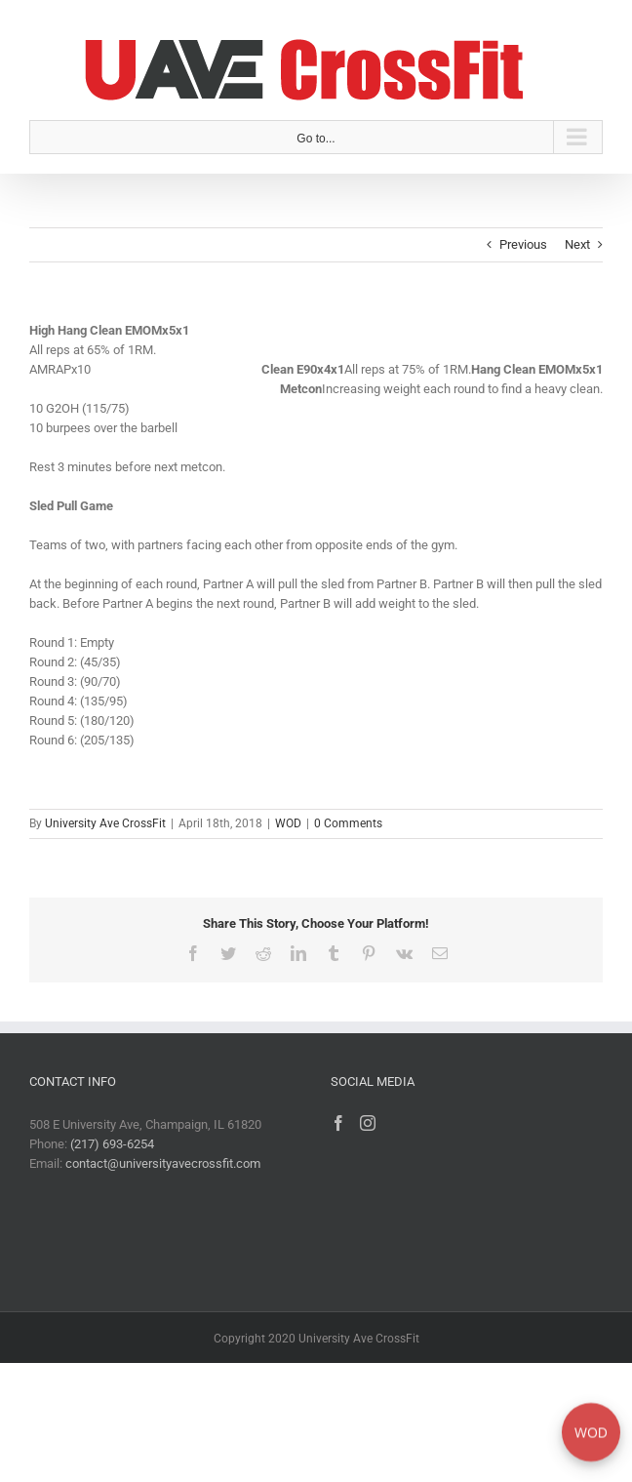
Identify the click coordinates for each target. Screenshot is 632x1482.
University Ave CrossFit (105, 823)
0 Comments (348, 823)
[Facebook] (338, 1123)
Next (577, 244)
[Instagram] (367, 1123)
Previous (523, 244)
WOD (288, 823)
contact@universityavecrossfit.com (162, 1163)
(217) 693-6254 (112, 1144)
